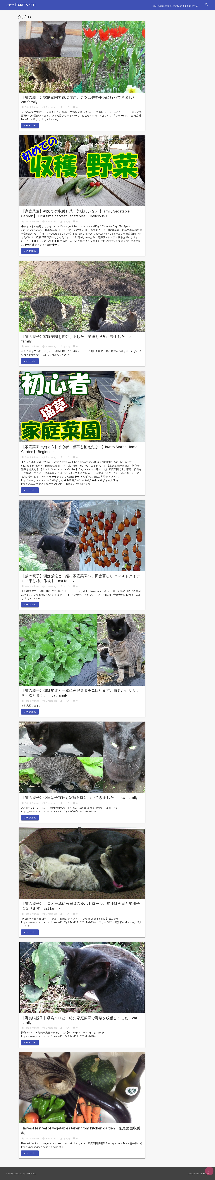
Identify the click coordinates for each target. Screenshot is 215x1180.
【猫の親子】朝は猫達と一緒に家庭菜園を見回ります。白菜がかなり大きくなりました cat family (80, 692)
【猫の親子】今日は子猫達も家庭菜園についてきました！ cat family (79, 797)
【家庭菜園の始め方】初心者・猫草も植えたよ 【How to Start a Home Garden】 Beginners (79, 449)
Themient (204, 1173)
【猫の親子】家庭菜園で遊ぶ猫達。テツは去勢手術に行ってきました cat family (80, 99)
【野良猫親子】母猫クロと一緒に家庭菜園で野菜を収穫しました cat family (79, 1020)
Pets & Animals (32, 107)
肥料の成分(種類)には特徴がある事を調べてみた (176, 6)
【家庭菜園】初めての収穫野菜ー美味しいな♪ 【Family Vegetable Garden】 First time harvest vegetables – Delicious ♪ (75, 213)
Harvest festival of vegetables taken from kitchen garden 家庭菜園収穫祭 (80, 1130)
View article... (30, 125)
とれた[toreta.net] (21, 5)
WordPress (31, 1173)
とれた (67, 107)
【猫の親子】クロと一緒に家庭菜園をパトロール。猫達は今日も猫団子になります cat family (80, 906)
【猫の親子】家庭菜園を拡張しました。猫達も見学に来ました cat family (77, 339)
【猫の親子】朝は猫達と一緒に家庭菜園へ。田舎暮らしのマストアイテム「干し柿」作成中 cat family (80, 578)
